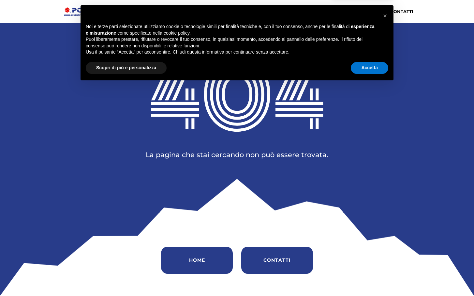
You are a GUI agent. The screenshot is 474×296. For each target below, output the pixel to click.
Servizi (314, 11)
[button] (385, 226)
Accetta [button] (369, 278)
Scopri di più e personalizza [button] (126, 278)
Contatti (402, 11)
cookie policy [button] (176, 243)
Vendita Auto (279, 11)
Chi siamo (242, 11)
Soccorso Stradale (357, 11)
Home (215, 11)
